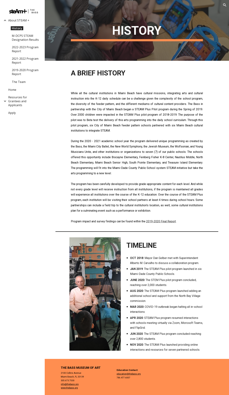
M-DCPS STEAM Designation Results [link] (25, 38)
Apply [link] (12, 113)
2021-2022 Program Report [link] (25, 61)
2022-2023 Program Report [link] (25, 49)
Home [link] (12, 90)
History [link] (17, 28)
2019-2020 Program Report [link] (25, 72)
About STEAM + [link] (18, 20)
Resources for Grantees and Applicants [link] (17, 101)
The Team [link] (19, 82)
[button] (224, 5)
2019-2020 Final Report (161, 221)
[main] (136, 30)
